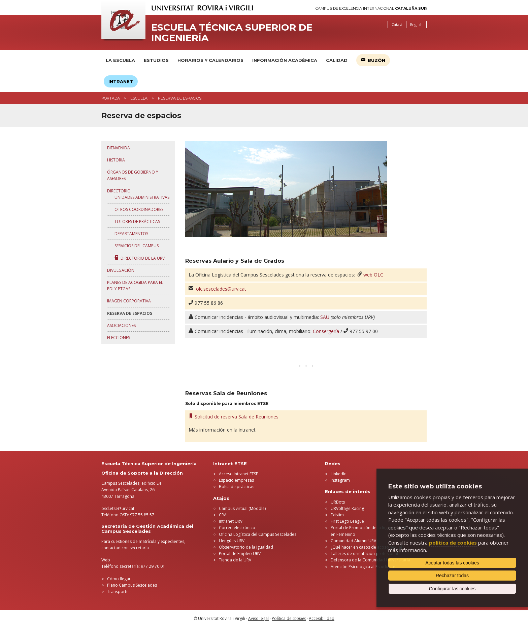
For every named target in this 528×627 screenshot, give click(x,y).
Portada (110, 98)
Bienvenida (118, 148)
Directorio (119, 191)
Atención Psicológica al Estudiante (363, 566)
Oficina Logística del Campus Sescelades (257, 534)
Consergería (326, 331)
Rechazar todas (452, 575)
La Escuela (120, 60)
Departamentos (130, 233)
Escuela (138, 98)
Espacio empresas (236, 480)
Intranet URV (230, 521)
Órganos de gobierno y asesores (132, 175)
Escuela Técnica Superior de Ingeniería (231, 32)
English (416, 24)
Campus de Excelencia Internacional (371, 8)
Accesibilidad (321, 618)
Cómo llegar (119, 579)
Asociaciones (121, 325)
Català (397, 24)
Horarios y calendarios (210, 60)
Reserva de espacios (129, 313)
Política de (289, 618)
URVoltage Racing (347, 508)
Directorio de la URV (138, 258)
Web (105, 560)
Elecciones (118, 337)
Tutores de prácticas (136, 221)
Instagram (340, 480)
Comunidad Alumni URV (353, 541)
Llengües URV (231, 541)
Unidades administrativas (140, 197)
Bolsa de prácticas (236, 486)
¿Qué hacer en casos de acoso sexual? (367, 547)
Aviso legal (258, 618)
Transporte (118, 591)
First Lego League (347, 521)
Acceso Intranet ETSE (238, 474)
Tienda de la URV (235, 560)
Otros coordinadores (137, 209)
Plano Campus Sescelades (132, 585)
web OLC (373, 274)
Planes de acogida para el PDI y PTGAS (135, 286)
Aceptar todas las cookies (452, 562)
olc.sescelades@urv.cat (221, 289)
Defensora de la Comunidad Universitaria (370, 560)
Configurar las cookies (452, 588)
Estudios (156, 60)
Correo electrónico (237, 527)
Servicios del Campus (135, 246)
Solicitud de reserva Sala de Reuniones (233, 416)
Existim (337, 515)
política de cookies (453, 542)
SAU (324, 317)
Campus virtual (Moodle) (242, 508)
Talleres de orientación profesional (364, 553)
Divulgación (120, 270)
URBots (338, 502)
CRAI (223, 515)
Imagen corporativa (129, 301)
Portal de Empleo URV (240, 553)
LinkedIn (338, 474)
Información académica (284, 60)
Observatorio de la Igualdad (246, 547)
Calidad (337, 60)
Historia (116, 160)
